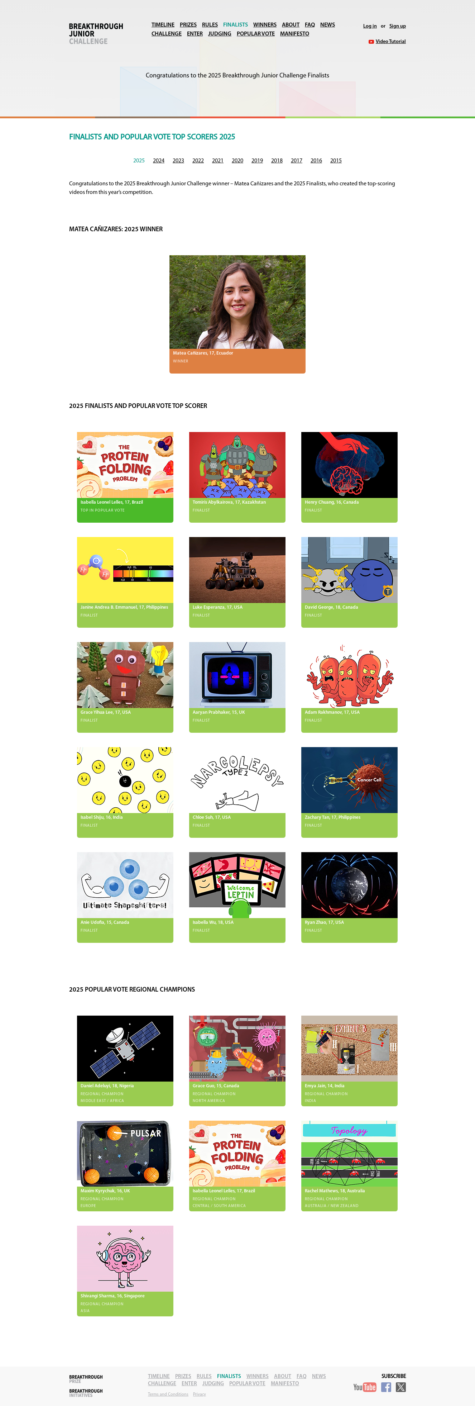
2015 (336, 161)
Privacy (199, 1394)
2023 (178, 161)
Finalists (235, 25)
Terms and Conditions (168, 1394)
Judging (219, 34)
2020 (237, 161)
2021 (218, 161)
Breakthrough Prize (86, 1379)
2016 (316, 161)
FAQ (310, 25)
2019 (257, 161)
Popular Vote (256, 34)
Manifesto (294, 34)
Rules (210, 25)
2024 (158, 161)
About (290, 25)
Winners (265, 25)
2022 (198, 161)
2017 (296, 161)
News (327, 25)
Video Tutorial (391, 41)
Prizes (188, 25)
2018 (277, 161)
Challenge (167, 34)
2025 (139, 161)
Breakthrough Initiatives (86, 1393)
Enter (195, 34)
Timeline (163, 25)
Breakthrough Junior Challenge (96, 33)
